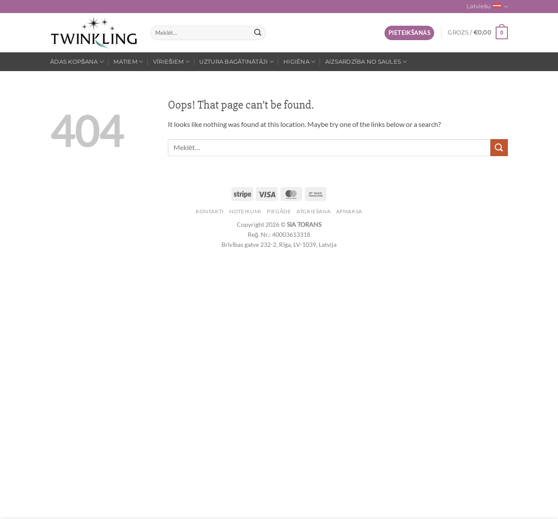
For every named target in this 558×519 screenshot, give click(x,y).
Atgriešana (313, 211)
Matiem (128, 62)
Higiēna (299, 62)
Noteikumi (245, 211)
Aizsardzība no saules (366, 62)
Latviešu (487, 7)
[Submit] (258, 33)
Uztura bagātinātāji (236, 62)
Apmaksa (349, 211)
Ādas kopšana (77, 62)
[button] (409, 33)
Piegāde (279, 211)
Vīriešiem (171, 62)
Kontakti (210, 211)
